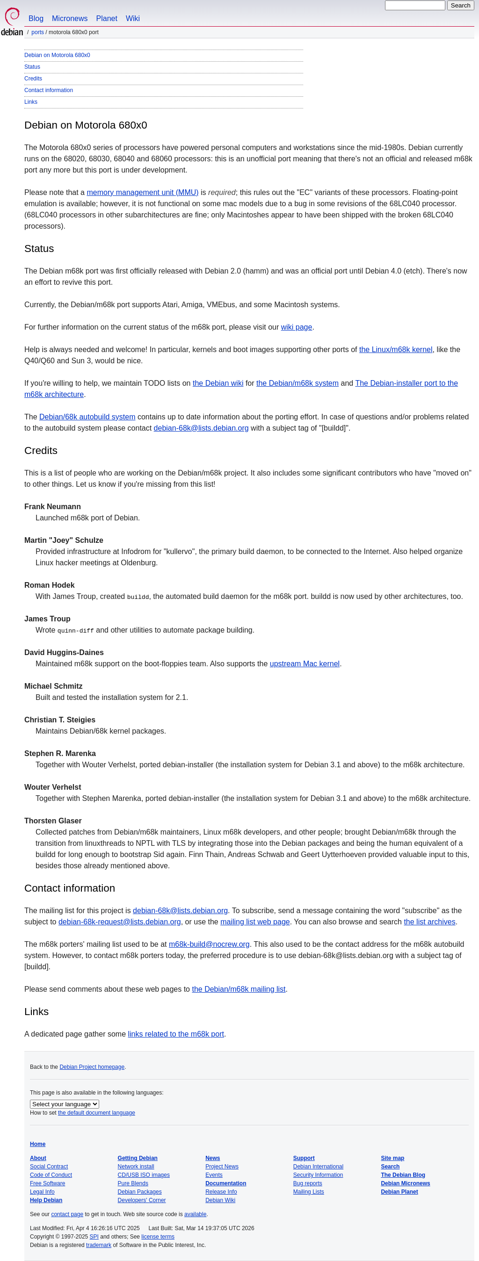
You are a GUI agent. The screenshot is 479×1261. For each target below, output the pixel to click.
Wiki (133, 18)
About (38, 1158)
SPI (94, 1236)
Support (304, 1158)
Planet (106, 18)
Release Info (221, 1192)
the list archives (429, 922)
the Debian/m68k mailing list (238, 989)
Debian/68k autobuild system (87, 417)
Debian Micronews (405, 1183)
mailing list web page (255, 922)
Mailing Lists (308, 1192)
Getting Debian (138, 1158)
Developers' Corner (142, 1200)
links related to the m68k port (176, 1034)
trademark (98, 1245)
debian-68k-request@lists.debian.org (119, 922)
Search (390, 1166)
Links (30, 102)
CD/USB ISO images (144, 1175)
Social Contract (49, 1166)
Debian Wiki (220, 1200)
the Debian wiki (218, 383)
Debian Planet (399, 1192)
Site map (392, 1158)
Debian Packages (140, 1192)
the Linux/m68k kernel (396, 349)
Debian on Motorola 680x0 (57, 55)
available (195, 1214)
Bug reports (307, 1183)
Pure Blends (133, 1183)
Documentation (225, 1183)
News (212, 1158)
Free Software (47, 1183)
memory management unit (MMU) (142, 192)
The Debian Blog (403, 1175)
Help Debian (46, 1200)
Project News (222, 1166)
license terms (157, 1236)
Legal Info (42, 1192)
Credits (33, 78)
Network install (136, 1166)
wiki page (296, 327)
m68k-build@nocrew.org (209, 944)
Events (214, 1175)
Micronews (69, 18)
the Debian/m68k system (297, 383)
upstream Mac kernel (305, 664)
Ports (37, 32)
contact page (67, 1214)
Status (32, 67)
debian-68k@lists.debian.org (201, 428)
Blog (36, 18)
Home (37, 1144)
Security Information (318, 1175)
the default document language (96, 1113)
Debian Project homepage (91, 1067)
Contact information (48, 90)
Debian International (318, 1166)
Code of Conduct (51, 1175)
